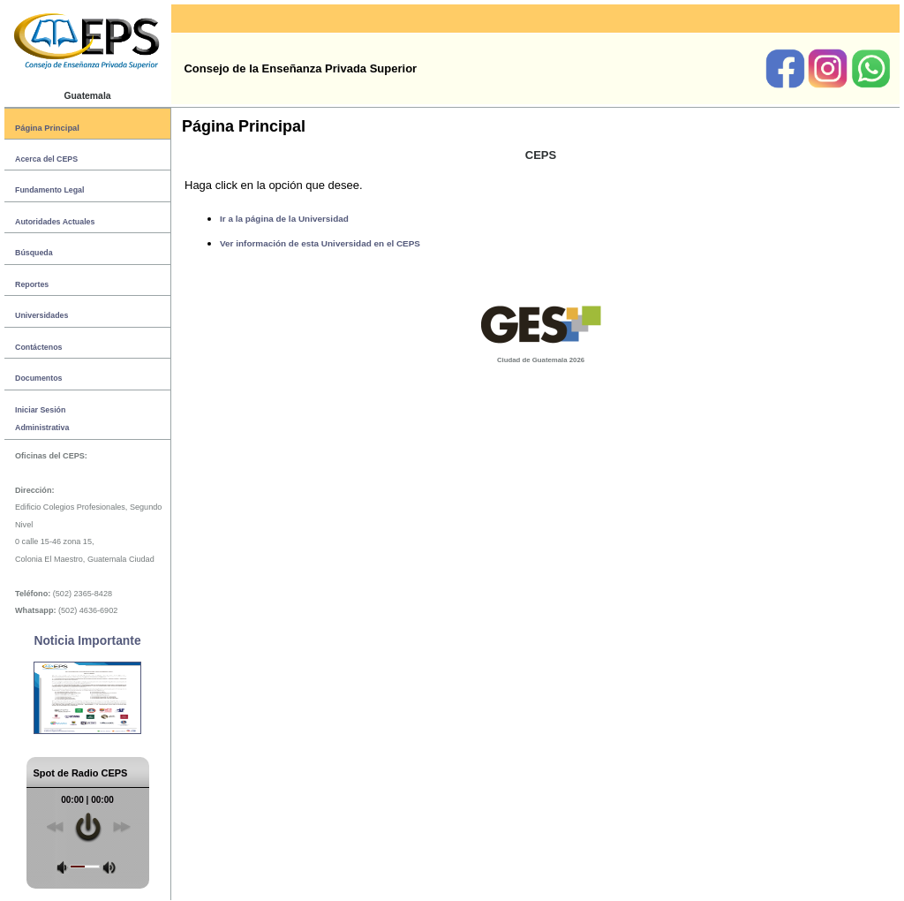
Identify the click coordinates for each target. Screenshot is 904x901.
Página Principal (47, 127)
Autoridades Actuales (54, 221)
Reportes (32, 284)
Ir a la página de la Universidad (284, 218)
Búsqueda (34, 252)
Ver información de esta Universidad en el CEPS (320, 243)
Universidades (41, 315)
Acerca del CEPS (46, 159)
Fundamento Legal (49, 190)
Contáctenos (38, 347)
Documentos (38, 378)
